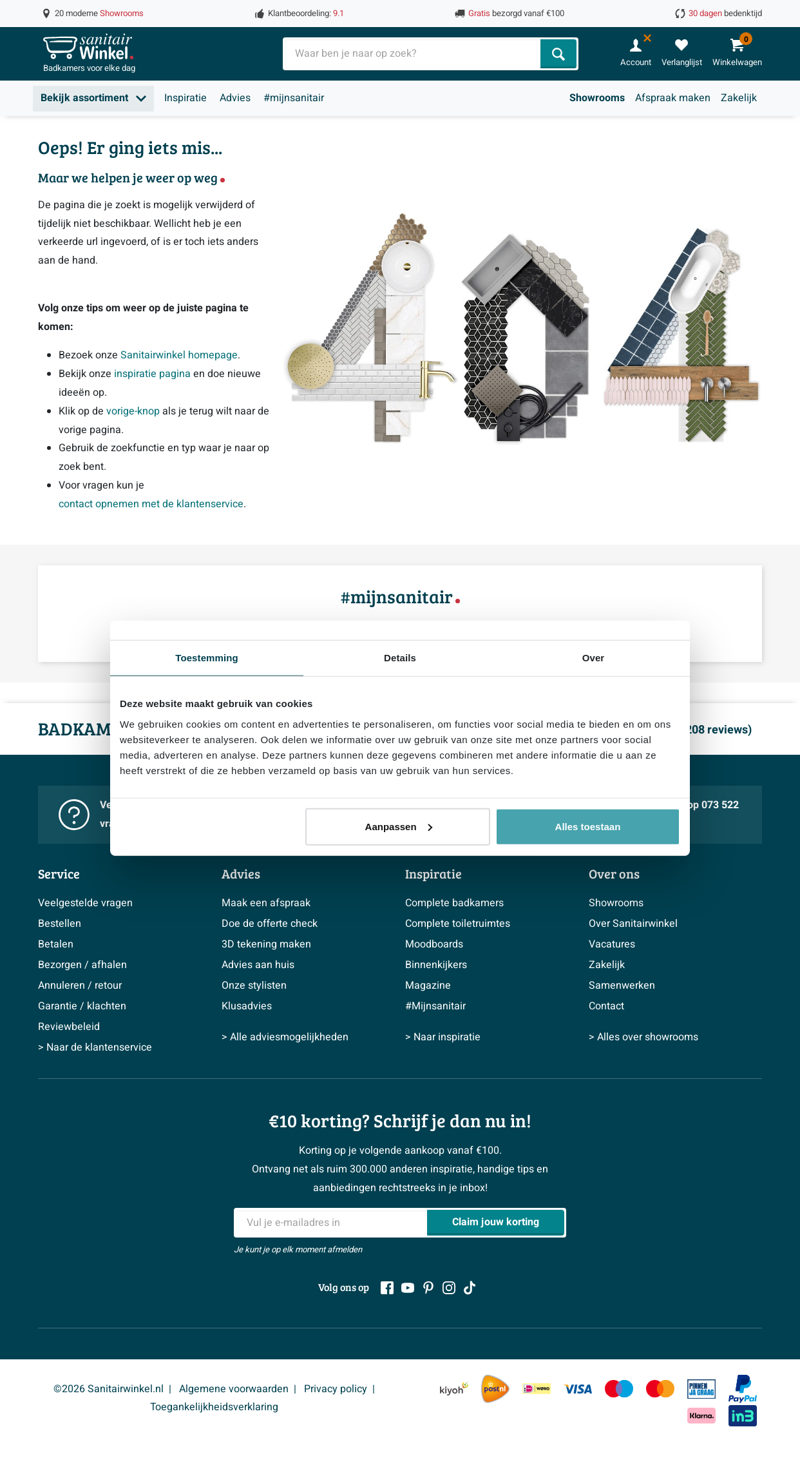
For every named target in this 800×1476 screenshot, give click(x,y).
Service (59, 873)
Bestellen (59, 923)
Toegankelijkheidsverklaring (214, 1407)
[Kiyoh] (454, 1388)
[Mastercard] (660, 1388)
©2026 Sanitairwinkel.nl (108, 1389)
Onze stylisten (254, 985)
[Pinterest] (428, 1288)
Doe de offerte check (270, 923)
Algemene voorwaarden (234, 1389)
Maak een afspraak (266, 903)
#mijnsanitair (293, 98)
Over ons (614, 873)
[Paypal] (743, 1389)
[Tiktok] (469, 1288)
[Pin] (701, 1389)
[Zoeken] (558, 53)
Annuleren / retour (80, 985)
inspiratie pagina (152, 374)
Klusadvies (247, 1006)
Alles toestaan (588, 826)
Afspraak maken (672, 98)
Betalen (55, 944)
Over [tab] (593, 657)
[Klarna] (701, 1415)
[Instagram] (449, 1288)
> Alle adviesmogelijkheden (285, 1037)
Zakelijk (739, 98)
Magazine (428, 985)
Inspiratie (185, 98)
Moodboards (434, 944)
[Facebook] (387, 1288)
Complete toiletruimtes (457, 923)
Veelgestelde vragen (85, 903)
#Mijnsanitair (435, 1006)
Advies (235, 98)
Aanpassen (398, 826)
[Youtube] (407, 1288)
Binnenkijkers (436, 965)
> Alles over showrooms (643, 1037)
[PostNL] (495, 1389)
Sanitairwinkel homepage (179, 355)
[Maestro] (619, 1388)
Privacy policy (335, 1389)
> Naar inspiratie (443, 1037)
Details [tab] (400, 657)
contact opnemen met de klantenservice (151, 504)
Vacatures (612, 944)
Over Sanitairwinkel (633, 923)
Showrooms (597, 98)
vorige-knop (133, 411)
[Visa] (578, 1388)
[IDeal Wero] (536, 1388)
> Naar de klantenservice (95, 1047)
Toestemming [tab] (206, 657)
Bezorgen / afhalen (82, 965)
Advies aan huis (258, 965)
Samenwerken (622, 985)
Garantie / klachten (82, 1006)
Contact (606, 1006)
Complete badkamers (454, 903)
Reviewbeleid (69, 1026)
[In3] (743, 1415)
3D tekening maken (266, 944)
